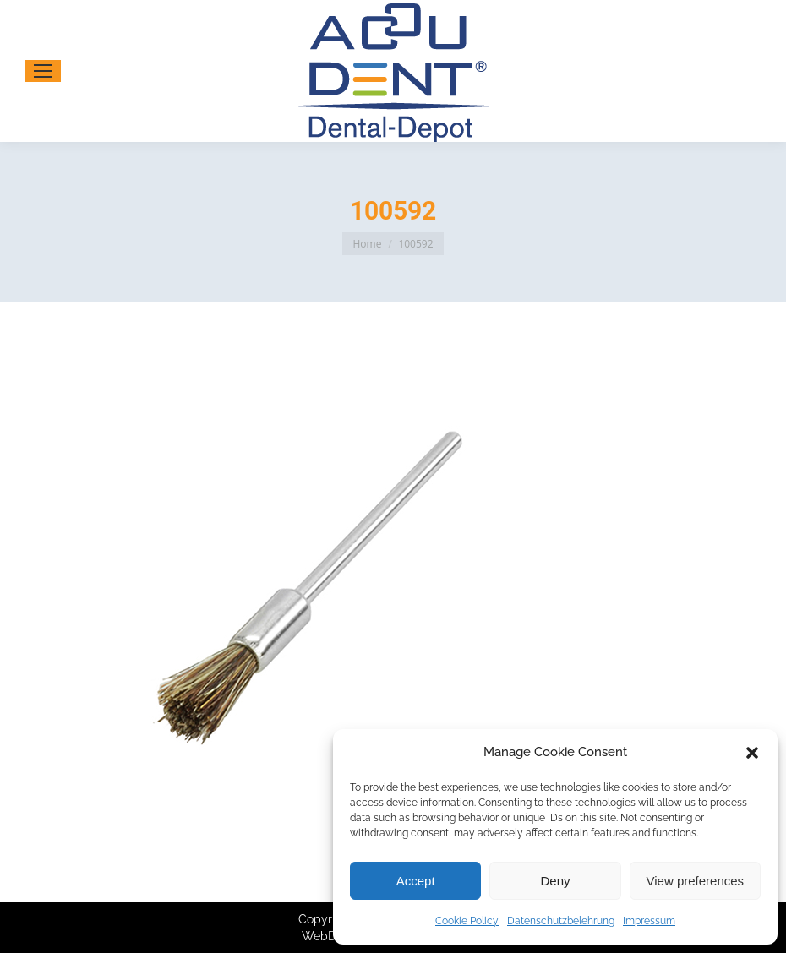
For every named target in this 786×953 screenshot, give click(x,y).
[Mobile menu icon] (43, 71)
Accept (415, 881)
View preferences (696, 881)
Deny (555, 881)
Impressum (649, 921)
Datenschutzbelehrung (560, 921)
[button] (752, 752)
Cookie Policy (467, 921)
